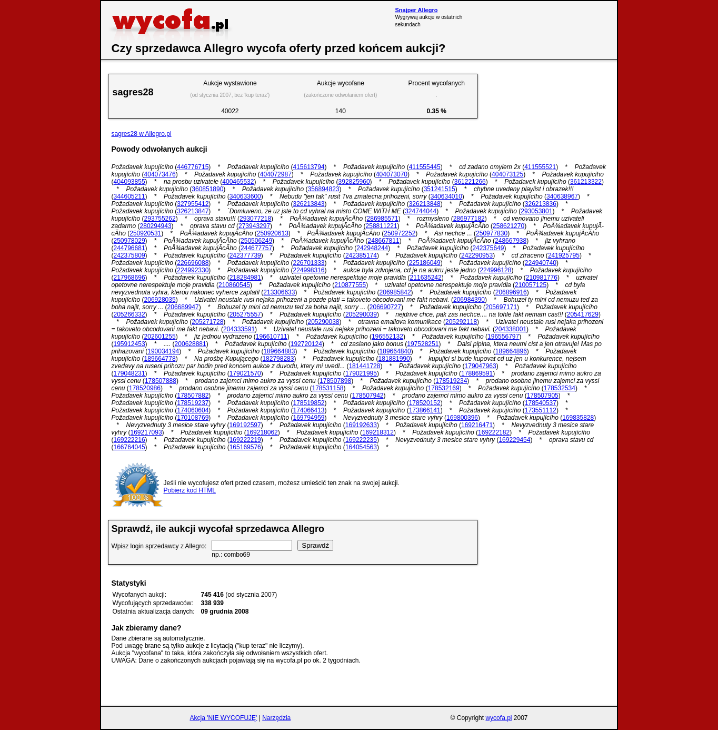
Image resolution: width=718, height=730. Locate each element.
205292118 (461, 321)
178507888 (160, 380)
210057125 (530, 285)
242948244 (372, 248)
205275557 (245, 314)
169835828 (578, 417)
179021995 (361, 373)
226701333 (308, 263)
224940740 (540, 263)
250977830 (491, 233)
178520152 (425, 403)
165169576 (245, 447)
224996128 (495, 270)
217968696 (129, 277)
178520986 (145, 388)
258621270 (508, 226)
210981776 (541, 277)
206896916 (511, 292)
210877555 (350, 285)
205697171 (501, 307)
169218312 (378, 432)
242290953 (477, 255)
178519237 (192, 403)
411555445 (425, 167)
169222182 (494, 432)
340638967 (562, 196)
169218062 (262, 432)
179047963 (480, 366)
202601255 (160, 336)
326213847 (192, 211)
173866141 (425, 410)
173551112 (540, 410)
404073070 (391, 174)
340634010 (446, 196)
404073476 (160, 174)
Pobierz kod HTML (190, 490)
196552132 (387, 336)
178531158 (327, 388)
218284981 (245, 277)
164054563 (361, 447)
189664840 (395, 351)
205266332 (129, 314)
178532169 (444, 388)
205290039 (361, 314)
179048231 (129, 373)
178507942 (367, 395)
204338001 (510, 329)
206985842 (395, 292)
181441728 (364, 366)
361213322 (586, 181)
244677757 (256, 248)
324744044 (420, 211)
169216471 (477, 425)
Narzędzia (276, 718)
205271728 (207, 321)
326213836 (540, 204)
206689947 (183, 307)
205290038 (323, 321)
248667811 (384, 240)
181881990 (394, 358)
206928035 (160, 299)
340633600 (245, 196)
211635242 (426, 277)
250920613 (272, 233)
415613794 (308, 167)
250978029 (129, 240)
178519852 (308, 403)
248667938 (510, 240)
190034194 (163, 351)
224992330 (192, 270)
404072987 (276, 174)
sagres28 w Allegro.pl (142, 133)
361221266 (470, 181)
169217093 (146, 432)
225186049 (425, 263)
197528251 (422, 344)
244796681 (129, 248)
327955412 (192, 204)
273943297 (254, 226)
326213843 (308, 204)
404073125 (507, 174)
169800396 (462, 417)
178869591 (477, 373)
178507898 (335, 380)
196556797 (503, 336)
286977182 (469, 218)
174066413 (308, 410)
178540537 (540, 403)
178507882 (192, 395)
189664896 (511, 351)
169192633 (361, 425)
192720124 (306, 344)
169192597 (245, 425)
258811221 (381, 226)
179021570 (245, 373)
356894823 (323, 189)
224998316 (308, 270)
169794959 (308, 417)
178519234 (451, 380)
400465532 (238, 181)
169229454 (514, 439)
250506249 (256, 240)
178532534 (559, 388)
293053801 (536, 211)
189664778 (160, 358)
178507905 (543, 395)
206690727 (385, 307)
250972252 (399, 233)
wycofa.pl (498, 718)
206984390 (469, 299)
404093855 (129, 181)
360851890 (207, 189)
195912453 (129, 344)
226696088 (192, 263)
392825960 (354, 181)
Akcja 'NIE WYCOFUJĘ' (223, 718)
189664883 (279, 351)
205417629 (583, 314)
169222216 (129, 439)
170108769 (192, 417)
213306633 (279, 292)
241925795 (564, 255)
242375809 (129, 255)
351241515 (439, 189)
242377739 (245, 255)
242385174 (361, 255)
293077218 (255, 218)
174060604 (192, 410)
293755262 (160, 218)
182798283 (278, 358)
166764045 (129, 447)
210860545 (234, 285)
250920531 (145, 233)
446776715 (192, 167)
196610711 (271, 336)
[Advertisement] (551, 22)
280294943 (156, 226)
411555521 (540, 167)
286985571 (382, 218)
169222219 (245, 439)
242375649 (488, 248)
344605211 (129, 196)
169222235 (361, 439)
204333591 (239, 329)
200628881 (190, 344)
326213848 (425, 204)
